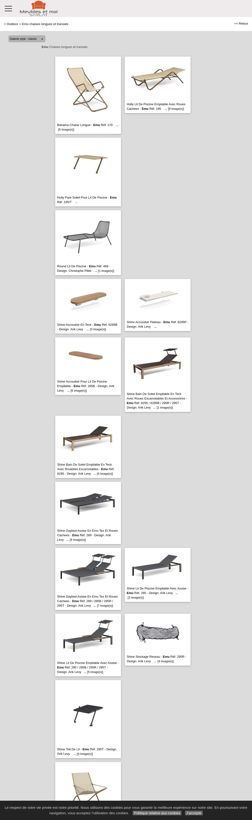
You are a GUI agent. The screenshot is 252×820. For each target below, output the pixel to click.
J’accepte (194, 813)
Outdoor (12, 24)
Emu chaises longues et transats (45, 24)
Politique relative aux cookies (157, 813)
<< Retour (241, 23)
